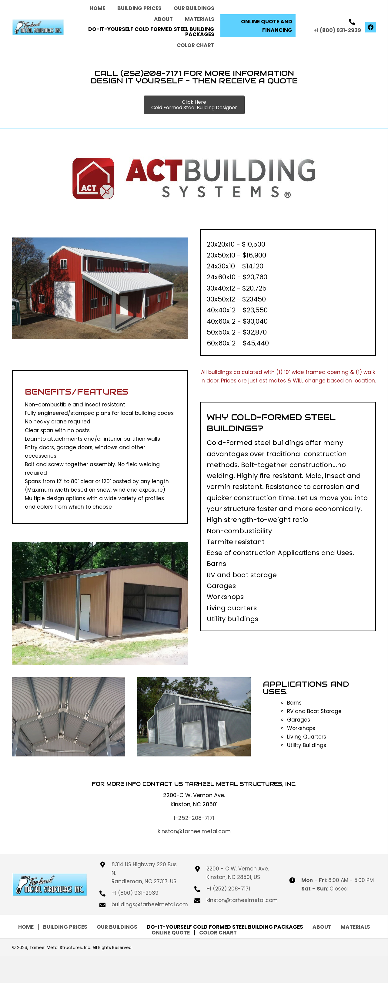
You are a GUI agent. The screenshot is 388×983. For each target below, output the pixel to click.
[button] (258, 25)
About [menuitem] (322, 927)
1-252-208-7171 (194, 818)
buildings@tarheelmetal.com (150, 904)
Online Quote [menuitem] (171, 933)
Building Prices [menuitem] (65, 927)
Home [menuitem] (26, 927)
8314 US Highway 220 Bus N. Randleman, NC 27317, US (144, 873)
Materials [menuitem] (355, 927)
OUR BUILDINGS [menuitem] (117, 927)
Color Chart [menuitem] (218, 933)
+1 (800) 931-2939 (337, 30)
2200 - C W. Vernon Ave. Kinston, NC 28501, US (237, 873)
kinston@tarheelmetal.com (194, 831)
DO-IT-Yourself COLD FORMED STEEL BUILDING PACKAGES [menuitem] (225, 927)
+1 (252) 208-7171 (228, 888)
